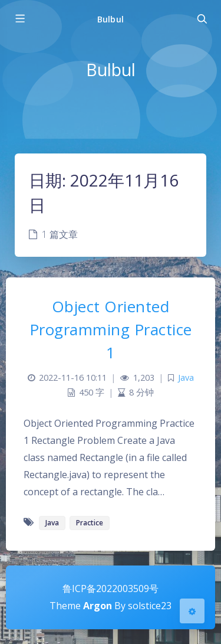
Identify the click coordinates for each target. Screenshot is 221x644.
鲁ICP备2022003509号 (110, 588)
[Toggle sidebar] (19, 18)
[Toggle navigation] (201, 18)
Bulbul (110, 19)
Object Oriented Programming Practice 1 (110, 329)
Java (186, 377)
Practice (89, 523)
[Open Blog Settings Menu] (192, 611)
